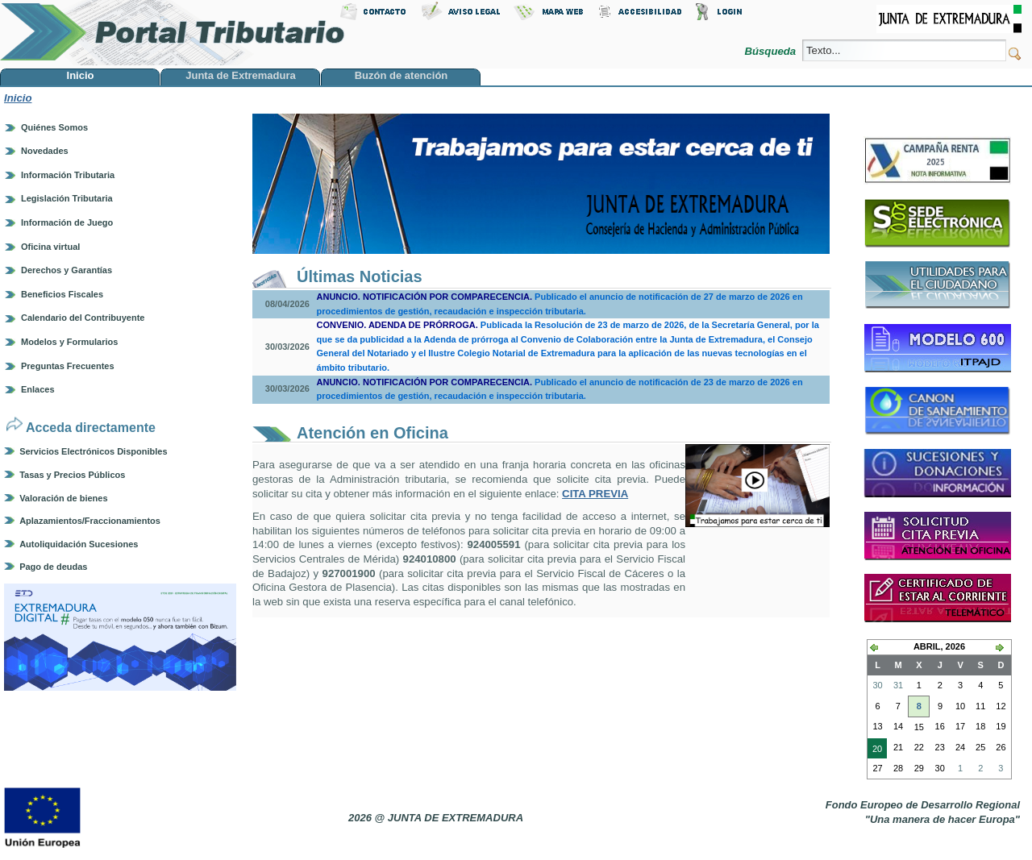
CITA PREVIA (595, 494)
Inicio (17, 98)
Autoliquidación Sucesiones (78, 544)
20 (875, 750)
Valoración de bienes (63, 498)
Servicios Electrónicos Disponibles (93, 451)
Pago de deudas (53, 566)
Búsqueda (771, 51)
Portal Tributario (172, 32)
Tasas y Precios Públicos (72, 475)
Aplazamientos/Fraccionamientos (89, 521)
